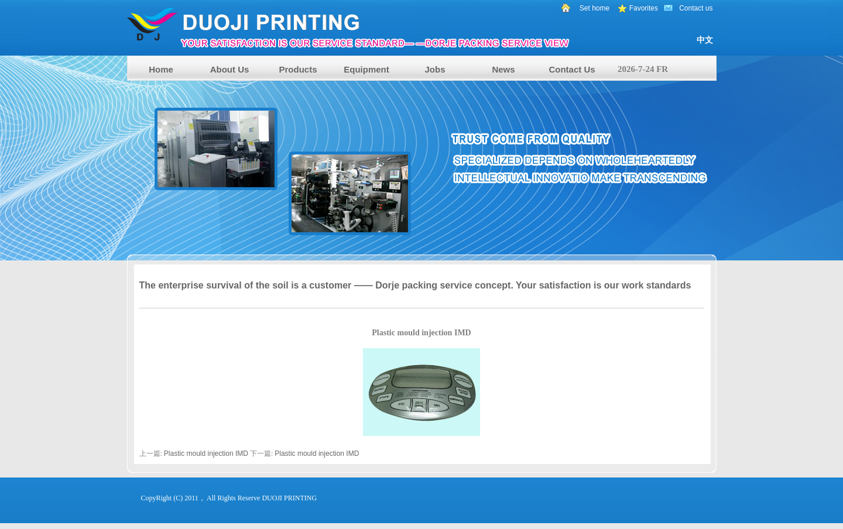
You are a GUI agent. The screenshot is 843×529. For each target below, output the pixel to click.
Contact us (695, 8)
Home (161, 69)
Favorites (643, 8)
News (503, 69)
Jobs (434, 69)
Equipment (366, 69)
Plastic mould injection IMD (206, 453)
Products (298, 69)
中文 (705, 39)
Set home (594, 8)
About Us (229, 69)
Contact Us (572, 69)
